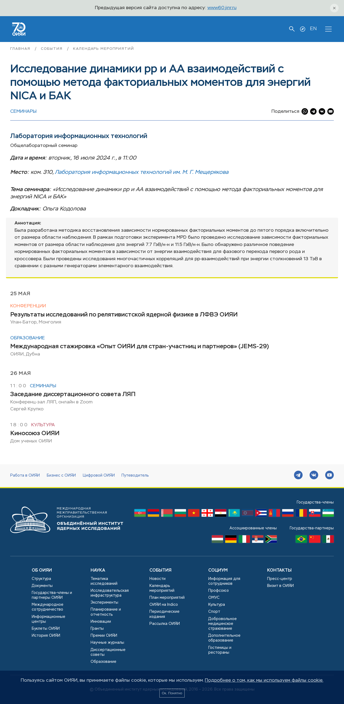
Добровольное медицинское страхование (222, 624)
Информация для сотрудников (224, 581)
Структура (41, 579)
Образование (27, 338)
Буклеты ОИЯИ (46, 629)
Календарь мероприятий (103, 49)
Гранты (97, 629)
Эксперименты (104, 602)
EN (313, 28)
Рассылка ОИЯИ (164, 624)
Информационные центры (48, 619)
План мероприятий (167, 598)
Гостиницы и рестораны (219, 650)
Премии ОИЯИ (104, 636)
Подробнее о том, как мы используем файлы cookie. (264, 680)
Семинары (23, 111)
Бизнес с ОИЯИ (61, 475)
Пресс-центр (279, 579)
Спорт (214, 612)
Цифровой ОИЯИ (99, 475)
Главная (21, 49)
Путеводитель (135, 475)
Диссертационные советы (108, 652)
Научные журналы (107, 643)
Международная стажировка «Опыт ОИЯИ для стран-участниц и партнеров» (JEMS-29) (139, 347)
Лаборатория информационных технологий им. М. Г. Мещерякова (141, 172)
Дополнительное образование (224, 638)
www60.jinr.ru (221, 8)
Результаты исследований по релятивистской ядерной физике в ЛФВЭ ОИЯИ (124, 315)
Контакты (279, 570)
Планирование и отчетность (106, 612)
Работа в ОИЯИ (25, 475)
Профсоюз (218, 591)
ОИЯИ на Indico (163, 605)
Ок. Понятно (172, 693)
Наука (98, 570)
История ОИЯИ (46, 636)
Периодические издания (164, 614)
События (52, 49)
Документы (42, 586)
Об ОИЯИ (42, 570)
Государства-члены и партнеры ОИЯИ (52, 595)
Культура (43, 425)
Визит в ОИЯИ (280, 586)
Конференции (28, 306)
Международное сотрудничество (47, 607)
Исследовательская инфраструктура (110, 593)
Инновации (101, 622)
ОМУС (214, 598)
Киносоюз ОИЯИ (34, 434)
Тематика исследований (104, 581)
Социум (218, 570)
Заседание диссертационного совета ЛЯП (72, 394)
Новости (157, 579)
